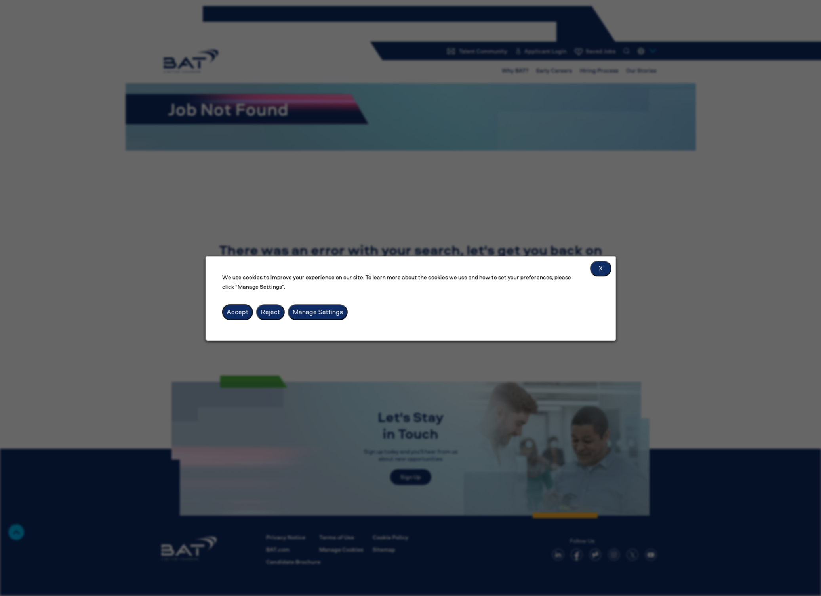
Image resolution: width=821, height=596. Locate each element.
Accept (237, 311)
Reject (270, 311)
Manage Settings (317, 311)
